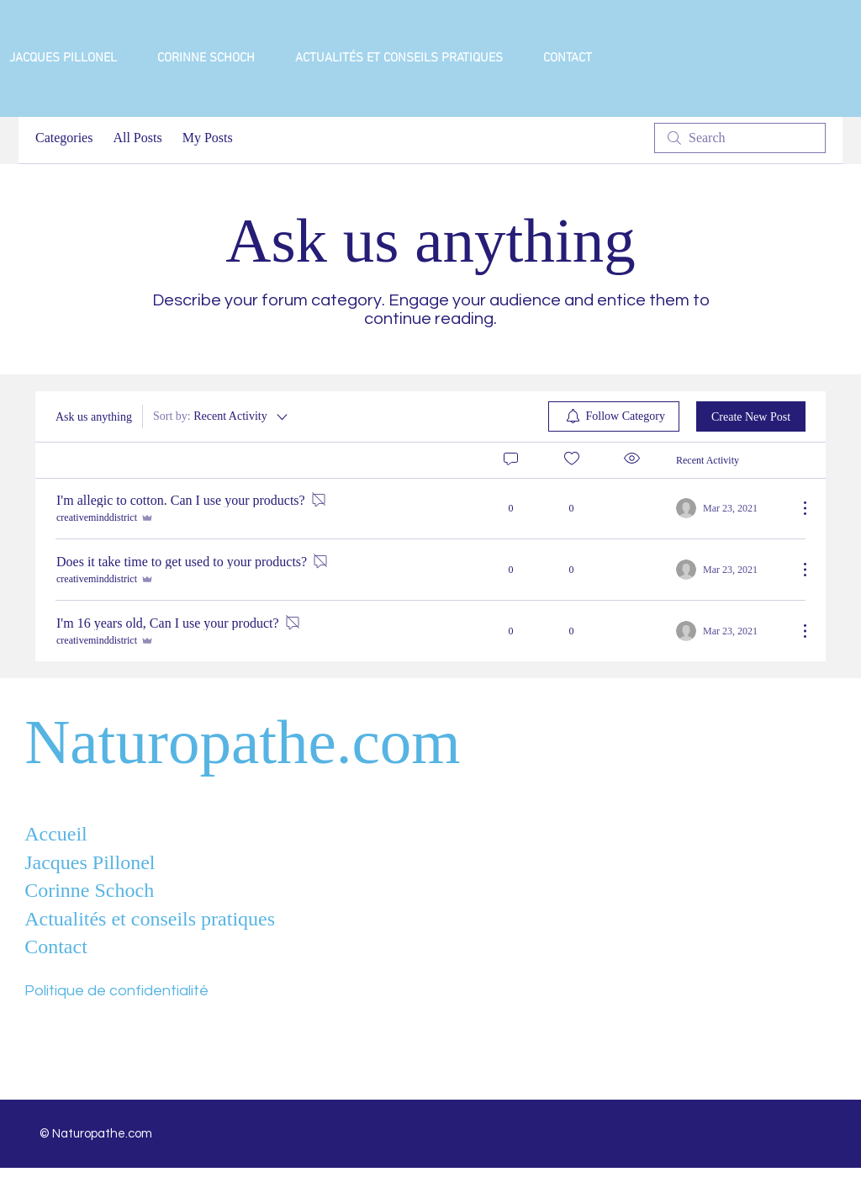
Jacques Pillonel (89, 862)
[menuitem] (614, 416)
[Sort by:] (221, 416)
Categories (63, 137)
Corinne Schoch (89, 890)
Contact (55, 946)
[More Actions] (796, 508)
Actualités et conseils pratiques (149, 919)
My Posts (207, 137)
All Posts (137, 137)
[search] (740, 138)
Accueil (55, 834)
